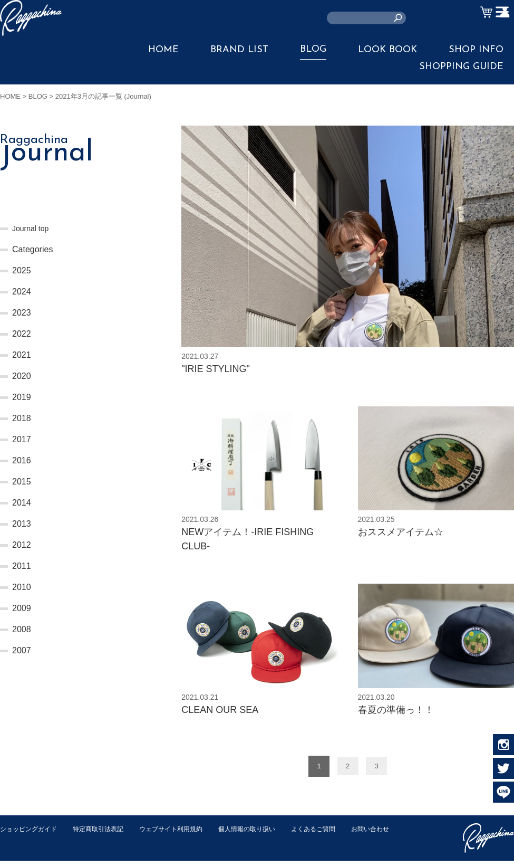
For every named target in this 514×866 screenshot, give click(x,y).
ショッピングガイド (31, 834)
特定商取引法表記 (104, 834)
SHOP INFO (476, 50)
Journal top (33, 228)
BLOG (313, 49)
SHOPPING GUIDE (461, 67)
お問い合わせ (20, 845)
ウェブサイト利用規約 (182, 834)
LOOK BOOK (387, 50)
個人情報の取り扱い (263, 834)
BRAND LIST (239, 50)
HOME (163, 50)
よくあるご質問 (334, 834)
